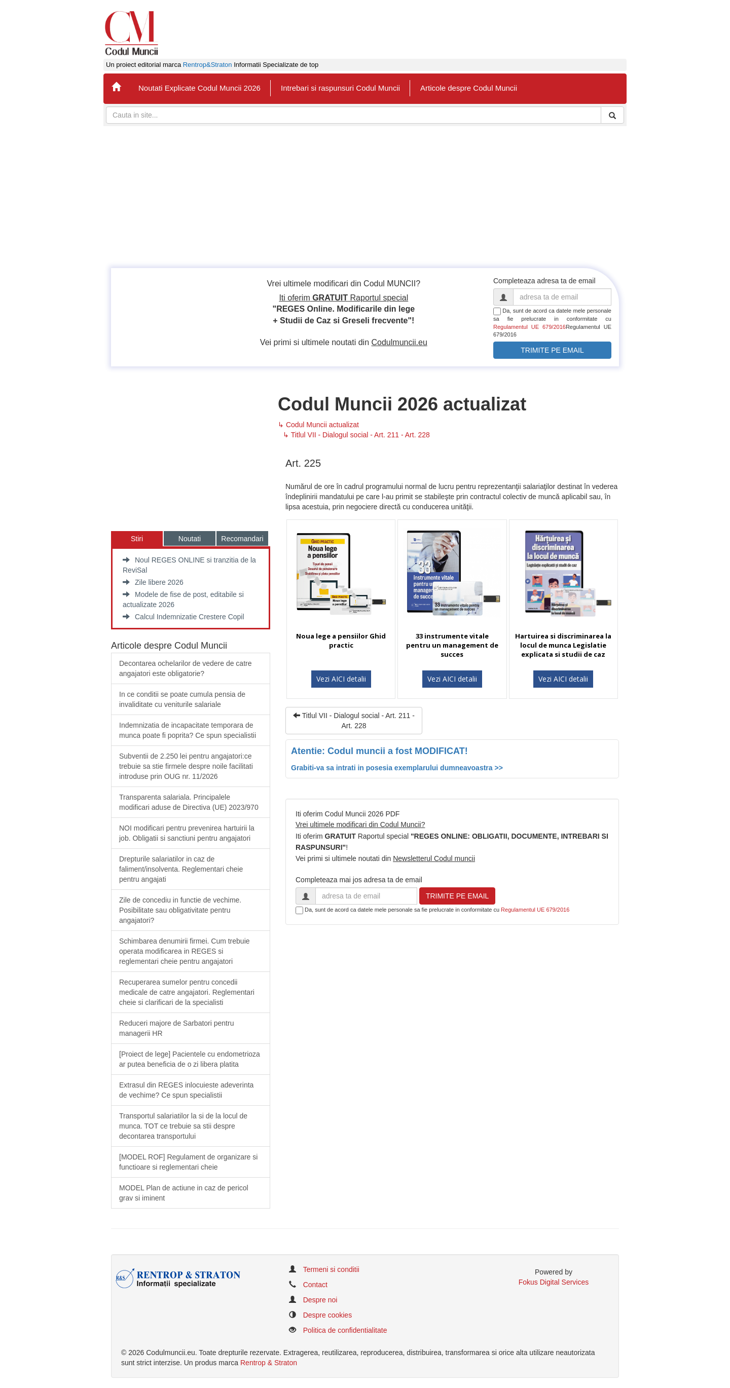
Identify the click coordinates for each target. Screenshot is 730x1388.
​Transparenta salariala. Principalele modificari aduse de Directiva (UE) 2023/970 (189, 802)
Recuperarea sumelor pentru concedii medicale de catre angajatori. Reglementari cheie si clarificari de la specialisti (186, 992)
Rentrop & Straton (268, 1363)
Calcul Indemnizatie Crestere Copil (183, 617)
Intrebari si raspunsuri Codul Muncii (340, 88)
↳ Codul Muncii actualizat (318, 425)
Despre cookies (327, 1315)
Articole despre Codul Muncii (468, 88)
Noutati (189, 539)
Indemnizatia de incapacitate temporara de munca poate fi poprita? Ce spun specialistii (187, 730)
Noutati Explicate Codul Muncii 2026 (199, 88)
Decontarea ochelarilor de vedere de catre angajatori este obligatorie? (185, 668)
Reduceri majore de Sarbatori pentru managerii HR (176, 1028)
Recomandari (242, 539)
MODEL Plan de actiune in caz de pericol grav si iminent (183, 1193)
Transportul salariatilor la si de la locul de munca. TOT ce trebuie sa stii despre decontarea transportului (183, 1126)
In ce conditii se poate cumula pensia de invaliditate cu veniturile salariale (182, 699)
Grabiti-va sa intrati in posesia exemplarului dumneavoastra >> (397, 768)
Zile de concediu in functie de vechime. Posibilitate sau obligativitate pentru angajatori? (180, 910)
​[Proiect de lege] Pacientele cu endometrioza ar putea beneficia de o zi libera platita (189, 1059)
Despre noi (320, 1300)
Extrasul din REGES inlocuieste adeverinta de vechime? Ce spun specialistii (186, 1090)
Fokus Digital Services (554, 1282)
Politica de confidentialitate (345, 1330)
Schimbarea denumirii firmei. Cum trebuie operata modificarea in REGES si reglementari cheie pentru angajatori (184, 951)
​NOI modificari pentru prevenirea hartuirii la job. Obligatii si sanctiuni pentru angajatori (186, 833)
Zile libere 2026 (153, 582)
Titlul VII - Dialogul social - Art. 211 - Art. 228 (354, 720)
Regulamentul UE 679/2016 (529, 327)
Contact (315, 1285)
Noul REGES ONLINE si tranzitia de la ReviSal (189, 565)
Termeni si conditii (331, 1269)
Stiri (137, 539)
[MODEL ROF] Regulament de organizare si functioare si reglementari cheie (188, 1162)
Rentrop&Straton (207, 64)
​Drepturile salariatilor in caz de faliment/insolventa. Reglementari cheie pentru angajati (181, 869)
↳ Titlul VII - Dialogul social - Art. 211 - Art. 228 (356, 435)
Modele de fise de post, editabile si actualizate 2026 (183, 599)
